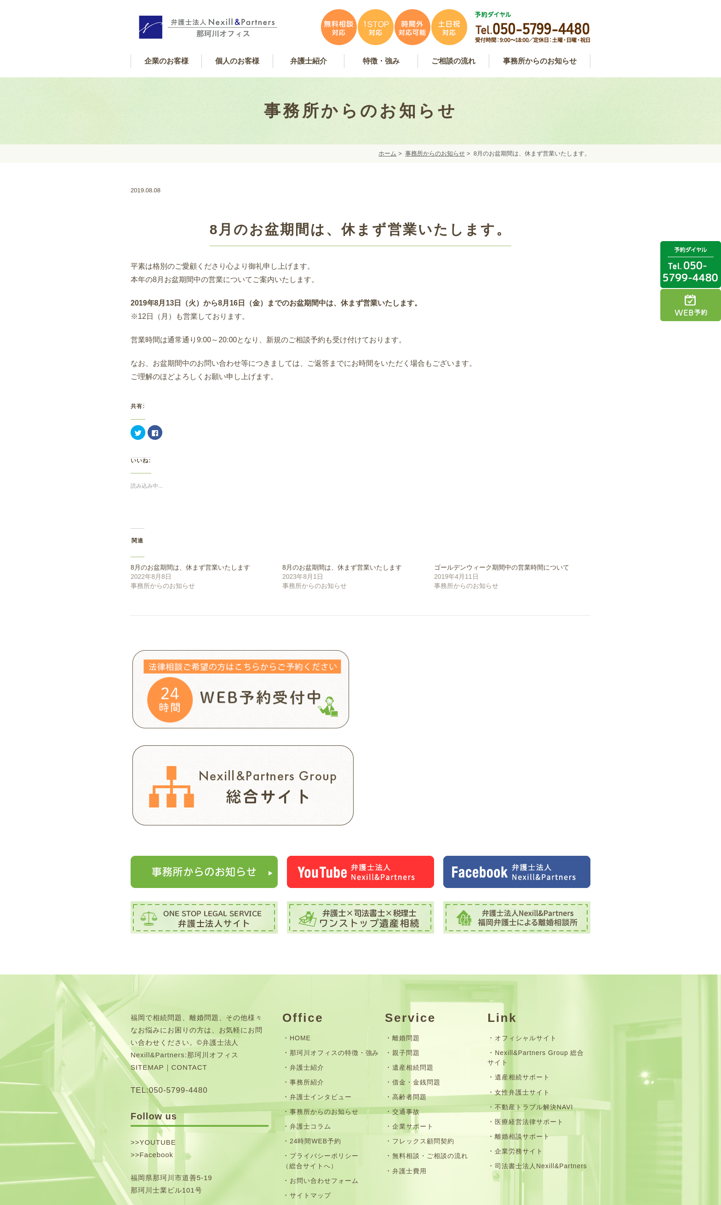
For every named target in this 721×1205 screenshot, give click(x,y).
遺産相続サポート (522, 982)
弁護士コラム (310, 1031)
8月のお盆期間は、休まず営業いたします (190, 567)
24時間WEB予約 (315, 1045)
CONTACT (189, 971)
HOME (300, 942)
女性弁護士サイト (522, 996)
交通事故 (406, 1016)
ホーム (387, 153)
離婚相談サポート (522, 1040)
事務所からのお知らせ (435, 153)
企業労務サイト (519, 1056)
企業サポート (413, 1031)
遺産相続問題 (413, 971)
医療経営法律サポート (529, 1026)
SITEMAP (147, 971)
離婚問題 (406, 942)
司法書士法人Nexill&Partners (541, 1070)
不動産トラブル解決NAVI (534, 1011)
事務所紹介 (307, 987)
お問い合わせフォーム (324, 1085)
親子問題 (406, 957)
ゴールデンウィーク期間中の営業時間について (501, 567)
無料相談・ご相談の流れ (430, 1060)
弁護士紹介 (307, 971)
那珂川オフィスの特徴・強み (334, 957)
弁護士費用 (409, 1075)
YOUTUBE (157, 1047)
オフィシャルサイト (526, 942)
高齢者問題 (409, 1001)
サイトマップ (310, 1100)
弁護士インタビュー (321, 1001)
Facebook (156, 1059)
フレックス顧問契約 (423, 1045)
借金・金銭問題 (416, 987)
